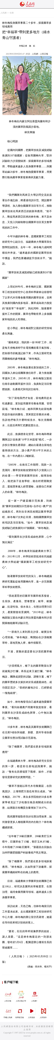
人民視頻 (32, 1012)
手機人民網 (8, 1012)
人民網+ (35, 995)
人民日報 (8, 995)
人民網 (3, 13)
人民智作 (43, 1012)
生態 (12, 13)
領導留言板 (20, 1012)
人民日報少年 (21, 995)
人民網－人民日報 (40, 54)
